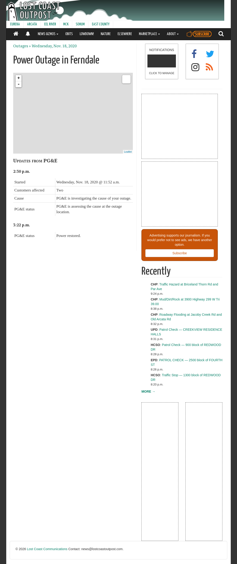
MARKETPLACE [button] (149, 34)
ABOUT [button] (173, 34)
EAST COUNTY (100, 24)
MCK (66, 24)
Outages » (22, 46)
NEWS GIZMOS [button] (48, 34)
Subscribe (179, 253)
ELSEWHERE (125, 34)
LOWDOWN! (87, 34)
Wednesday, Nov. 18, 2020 (54, 46)
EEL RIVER (50, 24)
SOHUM (80, 24)
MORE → (148, 391)
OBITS (69, 34)
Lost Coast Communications (47, 549)
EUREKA (15, 24)
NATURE (106, 34)
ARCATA (32, 24)
